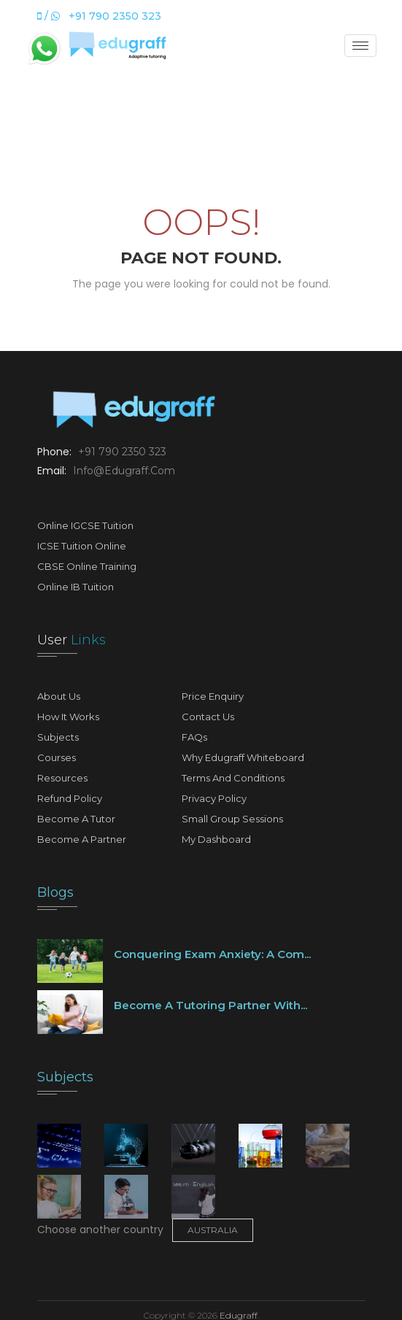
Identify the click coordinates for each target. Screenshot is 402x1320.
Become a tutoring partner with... (210, 1005)
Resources (62, 778)
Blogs (55, 892)
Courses (56, 757)
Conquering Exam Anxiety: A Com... (212, 954)
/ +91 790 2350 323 (99, 16)
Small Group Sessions (232, 819)
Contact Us (208, 716)
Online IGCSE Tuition (85, 525)
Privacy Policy (214, 798)
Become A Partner (81, 839)
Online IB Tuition (75, 587)
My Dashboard (216, 839)
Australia (213, 1229)
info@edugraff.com (122, 470)
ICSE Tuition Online (81, 546)
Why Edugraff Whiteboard (243, 757)
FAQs (194, 737)
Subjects (58, 737)
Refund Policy (69, 798)
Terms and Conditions (233, 778)
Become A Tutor (76, 819)
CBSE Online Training (86, 566)
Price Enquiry (213, 696)
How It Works (68, 716)
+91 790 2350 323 (120, 451)
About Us (58, 696)
